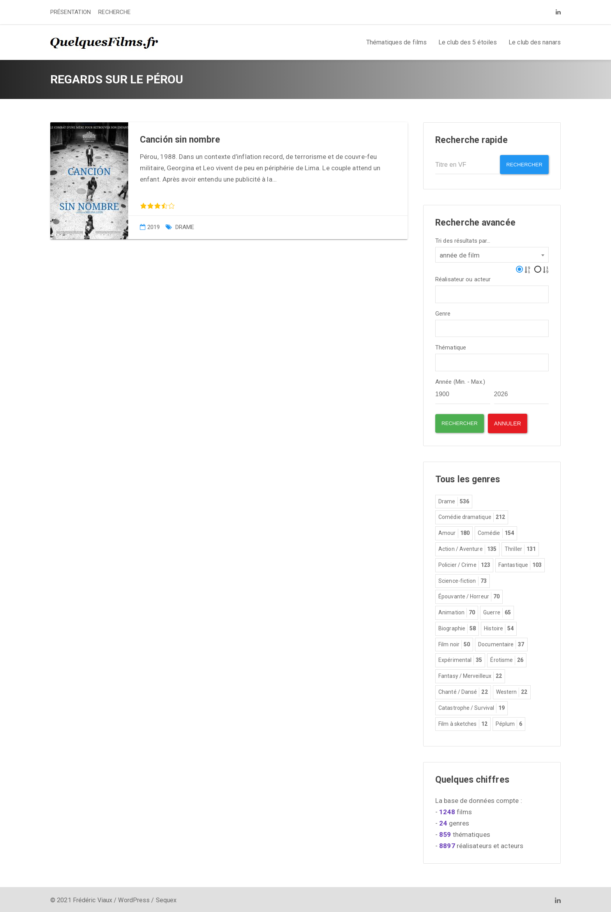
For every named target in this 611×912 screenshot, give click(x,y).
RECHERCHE (114, 12)
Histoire (499, 627)
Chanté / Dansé (463, 690)
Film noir (454, 642)
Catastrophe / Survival (471, 706)
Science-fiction (462, 579)
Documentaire (501, 642)
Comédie (496, 531)
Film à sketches (462, 722)
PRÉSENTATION (70, 12)
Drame (184, 227)
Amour (454, 531)
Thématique (450, 346)
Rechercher (521, 164)
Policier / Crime (464, 563)
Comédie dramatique (471, 515)
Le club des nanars (535, 42)
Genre (443, 311)
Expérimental (460, 658)
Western (512, 690)
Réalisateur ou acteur (463, 277)
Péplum (509, 722)
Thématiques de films (396, 42)
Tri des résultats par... (462, 239)
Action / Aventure (467, 547)
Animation (456, 611)
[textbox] (440, 291)
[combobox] (492, 252)
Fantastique (520, 563)
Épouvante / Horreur (469, 595)
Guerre (497, 611)
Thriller (520, 547)
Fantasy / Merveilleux (470, 674)
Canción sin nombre (180, 139)
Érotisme (506, 658)
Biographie (457, 627)
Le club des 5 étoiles (467, 42)
